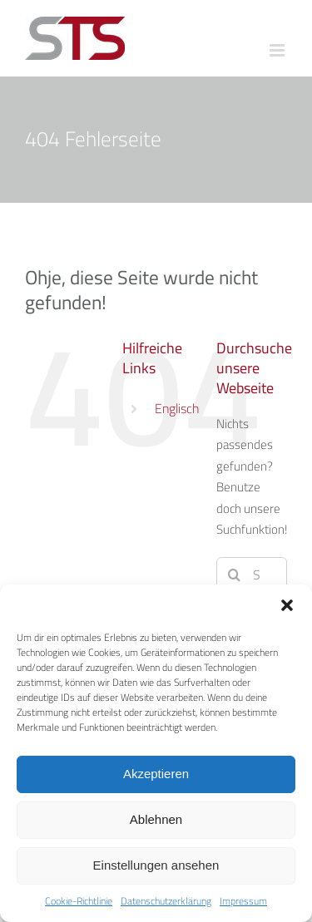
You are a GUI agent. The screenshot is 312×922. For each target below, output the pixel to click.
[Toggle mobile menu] (278, 50)
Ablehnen (156, 819)
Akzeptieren (156, 774)
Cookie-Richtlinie (78, 901)
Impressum (243, 901)
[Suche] (234, 575)
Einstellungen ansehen (156, 865)
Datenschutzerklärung (166, 901)
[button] (287, 605)
